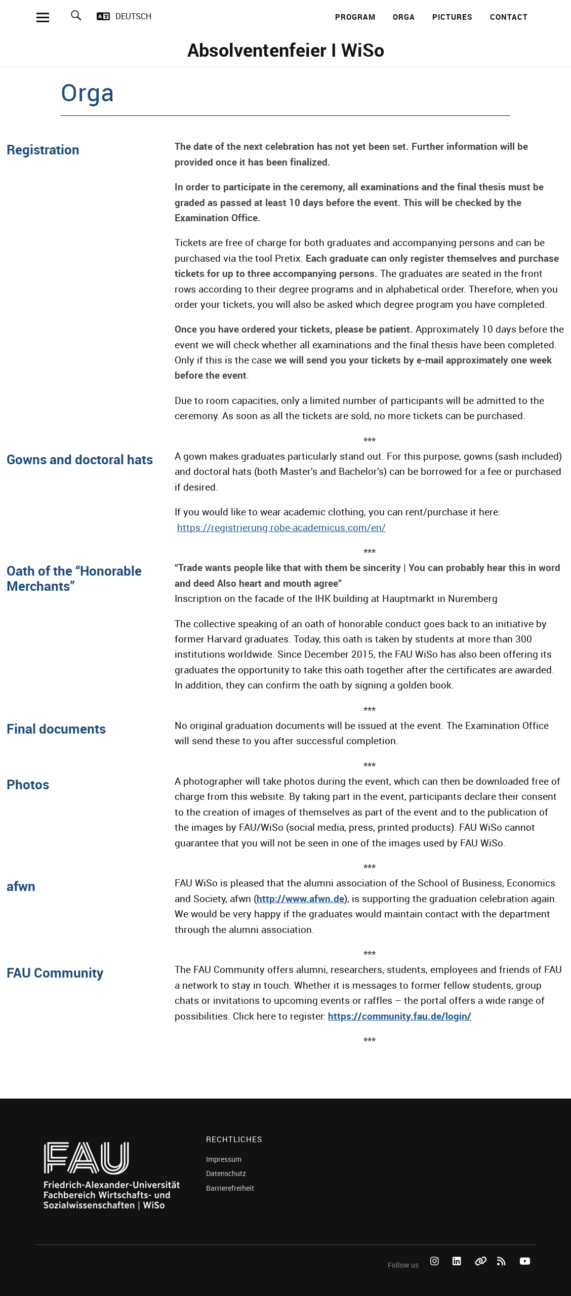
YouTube (525, 1272)
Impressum (223, 1159)
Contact (509, 17)
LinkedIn (458, 1272)
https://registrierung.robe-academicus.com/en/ (281, 527)
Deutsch (133, 16)
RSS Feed (503, 1272)
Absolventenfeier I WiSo (285, 49)
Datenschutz (226, 1173)
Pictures (452, 17)
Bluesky (481, 1272)
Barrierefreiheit (230, 1188)
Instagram (436, 1272)
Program (355, 17)
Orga (404, 17)
